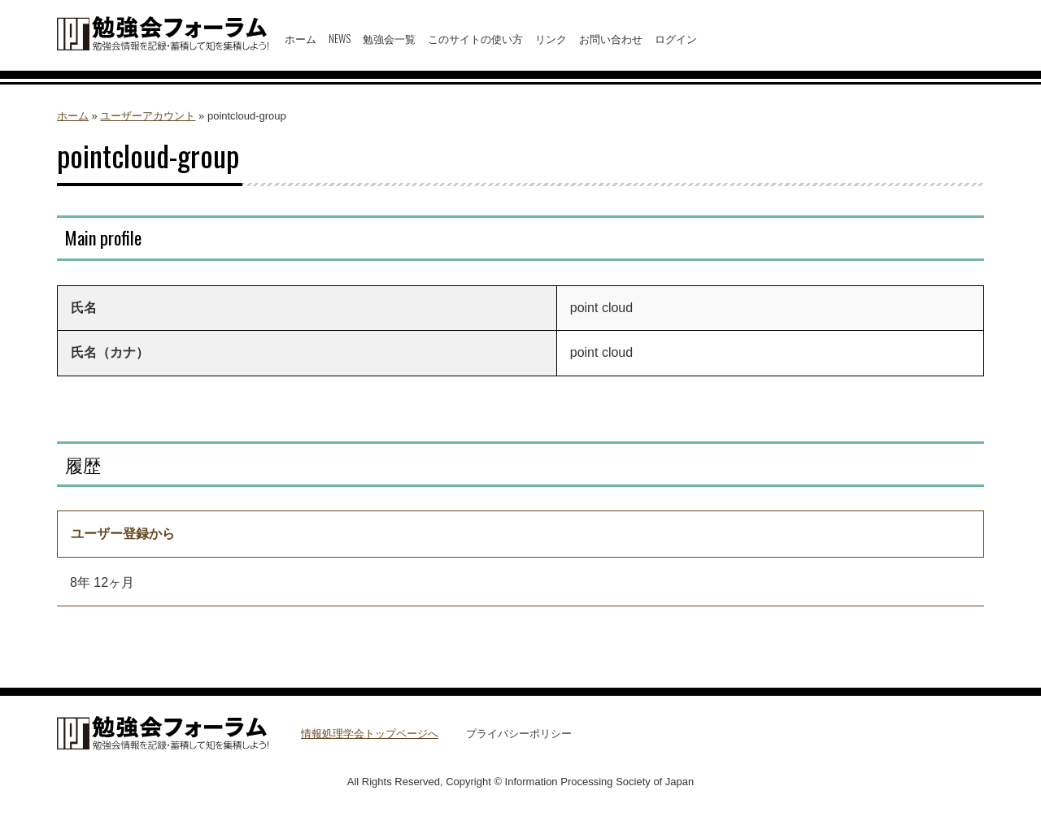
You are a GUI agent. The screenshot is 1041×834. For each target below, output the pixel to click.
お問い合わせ (610, 38)
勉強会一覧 (389, 38)
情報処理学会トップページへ (369, 734)
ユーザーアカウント (147, 116)
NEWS (340, 38)
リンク (551, 38)
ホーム (300, 38)
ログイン (676, 38)
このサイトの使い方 (475, 38)
